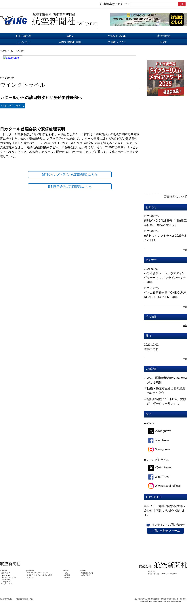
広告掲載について (175, 196)
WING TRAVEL (116, 35)
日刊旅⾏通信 (5, 579)
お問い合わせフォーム (165, 530)
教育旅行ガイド (117, 42)
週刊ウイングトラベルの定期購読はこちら (70, 174)
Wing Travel (159, 476)
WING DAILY (5, 575)
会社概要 (83, 571)
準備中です (151, 349)
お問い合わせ (85, 575)
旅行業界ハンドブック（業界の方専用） (40, 575)
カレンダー (23, 42)
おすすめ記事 (23, 35)
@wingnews (159, 431)
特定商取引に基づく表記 (24, 599)
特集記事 (66, 571)
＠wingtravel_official (164, 485)
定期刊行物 (163, 35)
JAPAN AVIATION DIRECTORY (37, 573)
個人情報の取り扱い (6, 599)
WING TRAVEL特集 (70, 42)
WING (70, 35)
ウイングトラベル (12, 105)
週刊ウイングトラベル (8, 577)
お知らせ (151, 207)
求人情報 (151, 316)
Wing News (158, 440)
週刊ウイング (5, 573)
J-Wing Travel (5, 582)
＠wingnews (159, 449)
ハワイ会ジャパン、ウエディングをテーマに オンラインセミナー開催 (165, 278)
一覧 (185, 249)
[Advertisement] (165, 125)
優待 (148, 335)
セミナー (151, 259)
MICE (164, 42)
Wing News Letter (7, 584)
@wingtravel (159, 467)
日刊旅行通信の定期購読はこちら (70, 186)
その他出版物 (30, 571)
